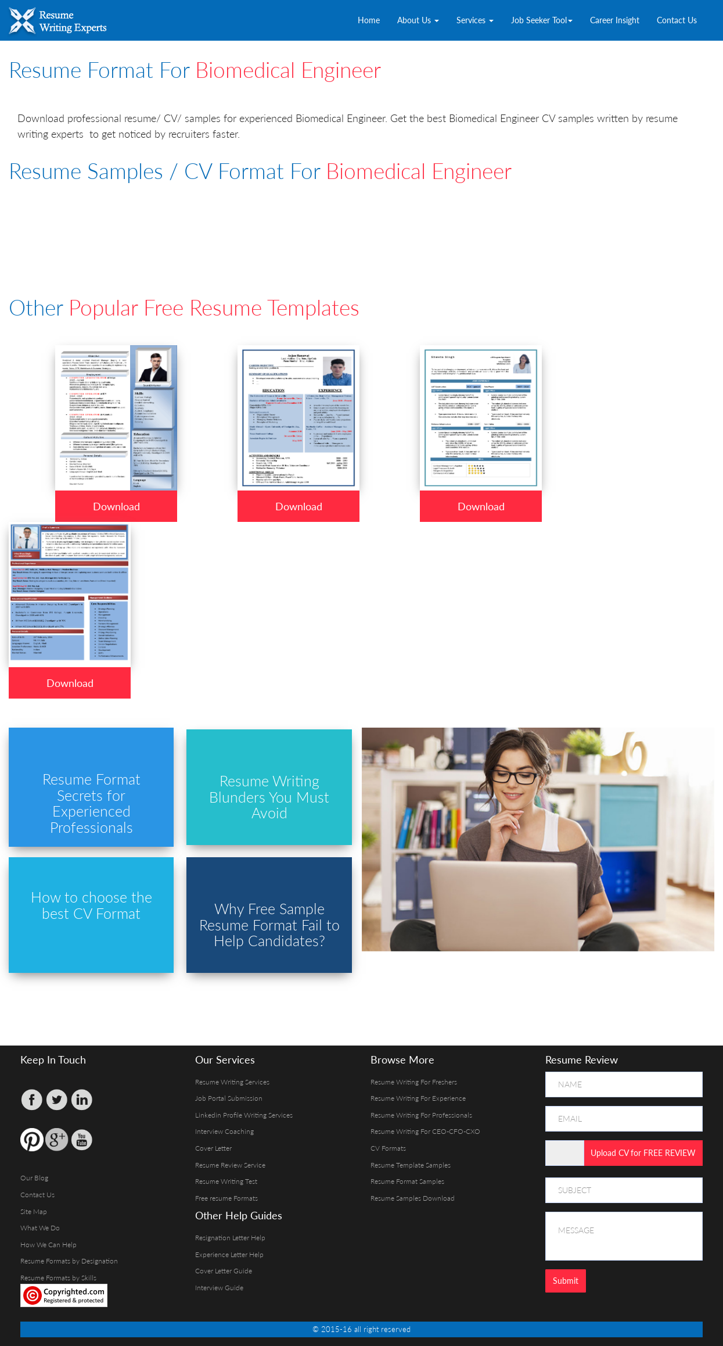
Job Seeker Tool (542, 20)
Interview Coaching (224, 1131)
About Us (418, 20)
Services (475, 20)
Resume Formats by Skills (58, 1277)
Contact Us (677, 20)
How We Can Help (48, 1244)
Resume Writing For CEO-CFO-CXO (425, 1131)
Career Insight (614, 20)
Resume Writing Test (226, 1181)
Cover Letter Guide (223, 1270)
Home (369, 20)
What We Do (40, 1227)
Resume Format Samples (407, 1181)
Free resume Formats (226, 1198)
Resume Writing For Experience (418, 1098)
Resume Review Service (230, 1165)
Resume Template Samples (411, 1165)
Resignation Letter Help (230, 1237)
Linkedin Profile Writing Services (244, 1115)
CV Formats (388, 1148)
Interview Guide (219, 1287)
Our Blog (34, 1177)
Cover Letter (213, 1148)
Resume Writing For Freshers (414, 1081)
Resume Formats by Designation (69, 1260)
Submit (565, 1281)
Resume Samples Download (413, 1198)
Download (116, 506)
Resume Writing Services (232, 1081)
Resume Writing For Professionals (421, 1115)
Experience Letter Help (229, 1254)
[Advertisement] (290, 223)
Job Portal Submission (228, 1098)
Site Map (33, 1211)
